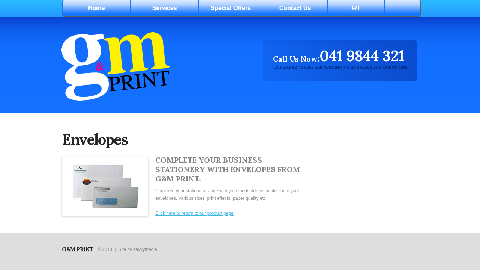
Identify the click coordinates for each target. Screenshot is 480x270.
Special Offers (231, 8)
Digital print (152, 65)
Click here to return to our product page (194, 213)
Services (164, 8)
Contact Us (295, 8)
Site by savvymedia (137, 249)
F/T (356, 8)
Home (96, 8)
